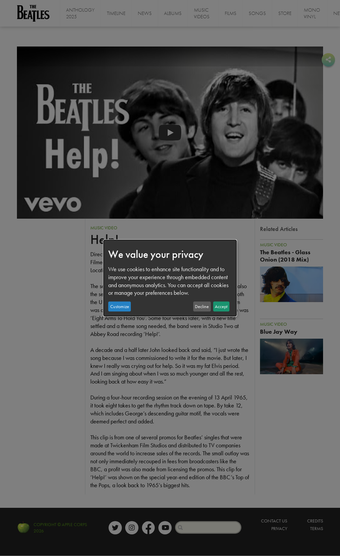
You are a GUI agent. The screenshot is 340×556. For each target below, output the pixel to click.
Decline (202, 306)
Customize (119, 306)
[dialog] (170, 278)
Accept (221, 306)
